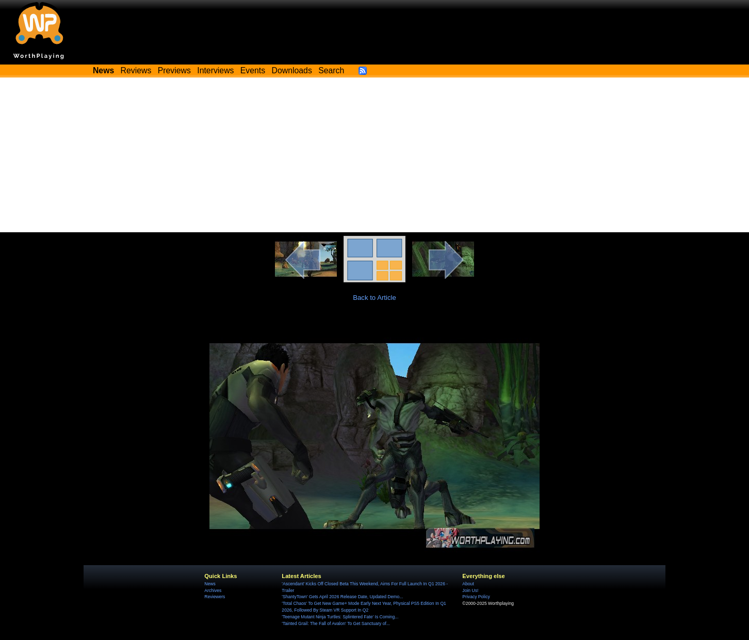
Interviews (215, 70)
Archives (212, 590)
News (209, 583)
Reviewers (214, 596)
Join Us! (470, 590)
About (468, 583)
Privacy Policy (476, 596)
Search (331, 70)
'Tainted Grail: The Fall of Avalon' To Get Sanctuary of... (336, 623)
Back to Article (374, 297)
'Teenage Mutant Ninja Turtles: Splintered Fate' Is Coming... (340, 616)
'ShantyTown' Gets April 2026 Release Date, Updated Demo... (342, 596)
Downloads (292, 70)
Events (252, 70)
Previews (174, 70)
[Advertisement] (374, 155)
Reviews (136, 70)
